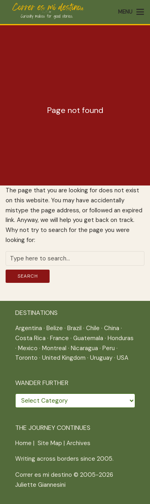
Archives (78, 443)
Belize (54, 328)
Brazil (74, 328)
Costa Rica (30, 338)
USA (122, 358)
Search (28, 276)
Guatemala (88, 338)
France (59, 338)
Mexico (28, 348)
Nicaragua (84, 348)
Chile (93, 328)
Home (23, 443)
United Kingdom (64, 358)
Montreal (54, 348)
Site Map (50, 443)
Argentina (28, 328)
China (111, 328)
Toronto (26, 358)
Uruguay (101, 358)
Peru (108, 348)
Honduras (121, 338)
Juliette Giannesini (40, 485)
